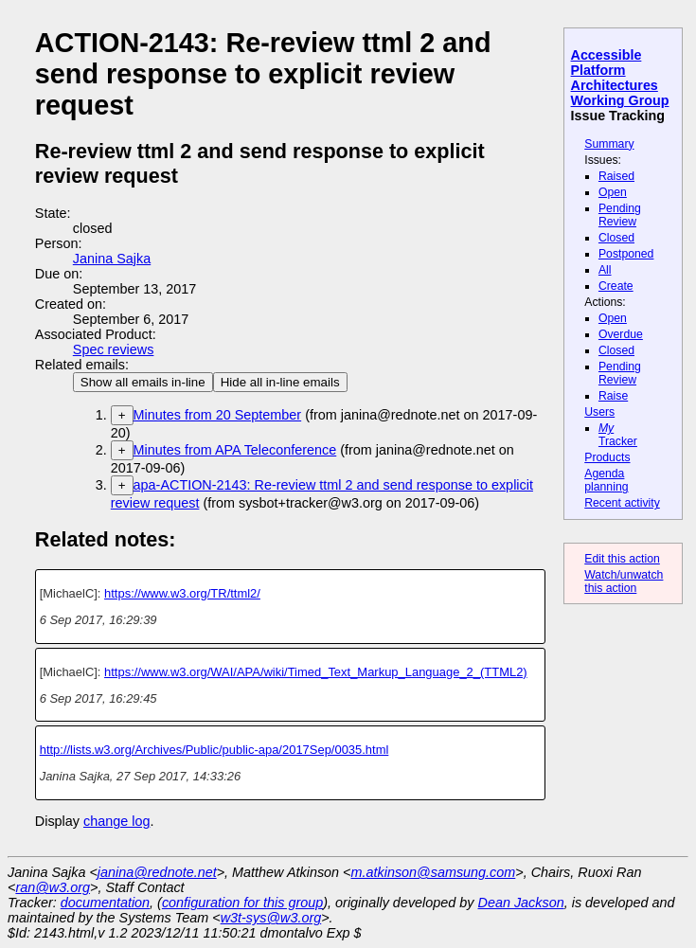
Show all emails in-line (142, 382)
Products (607, 457)
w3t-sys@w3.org (271, 917)
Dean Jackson (521, 902)
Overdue (620, 334)
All (605, 270)
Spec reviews (113, 349)
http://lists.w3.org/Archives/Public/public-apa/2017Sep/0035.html (214, 749)
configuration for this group (242, 902)
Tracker (617, 434)
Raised (616, 176)
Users (599, 412)
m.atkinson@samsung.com (433, 872)
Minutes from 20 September (218, 414)
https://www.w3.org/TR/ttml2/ (182, 593)
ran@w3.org (52, 887)
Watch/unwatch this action (623, 581)
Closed (616, 237)
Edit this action (622, 558)
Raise (613, 395)
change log (116, 821)
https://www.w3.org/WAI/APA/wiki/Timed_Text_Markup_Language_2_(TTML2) (315, 672)
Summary (609, 144)
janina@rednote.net (157, 872)
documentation (105, 902)
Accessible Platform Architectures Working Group (620, 77)
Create (616, 286)
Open (612, 192)
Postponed (626, 253)
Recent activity (622, 503)
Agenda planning (606, 480)
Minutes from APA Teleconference (235, 449)
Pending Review (619, 215)
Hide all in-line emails (280, 382)
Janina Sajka (112, 258)
